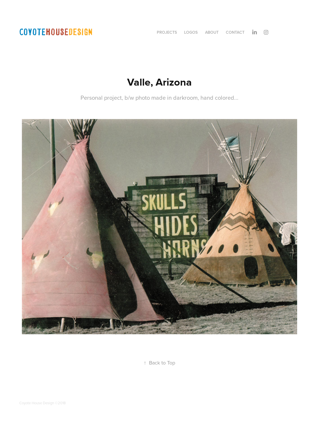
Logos (191, 32)
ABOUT (212, 32)
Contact (235, 32)
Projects (167, 32)
